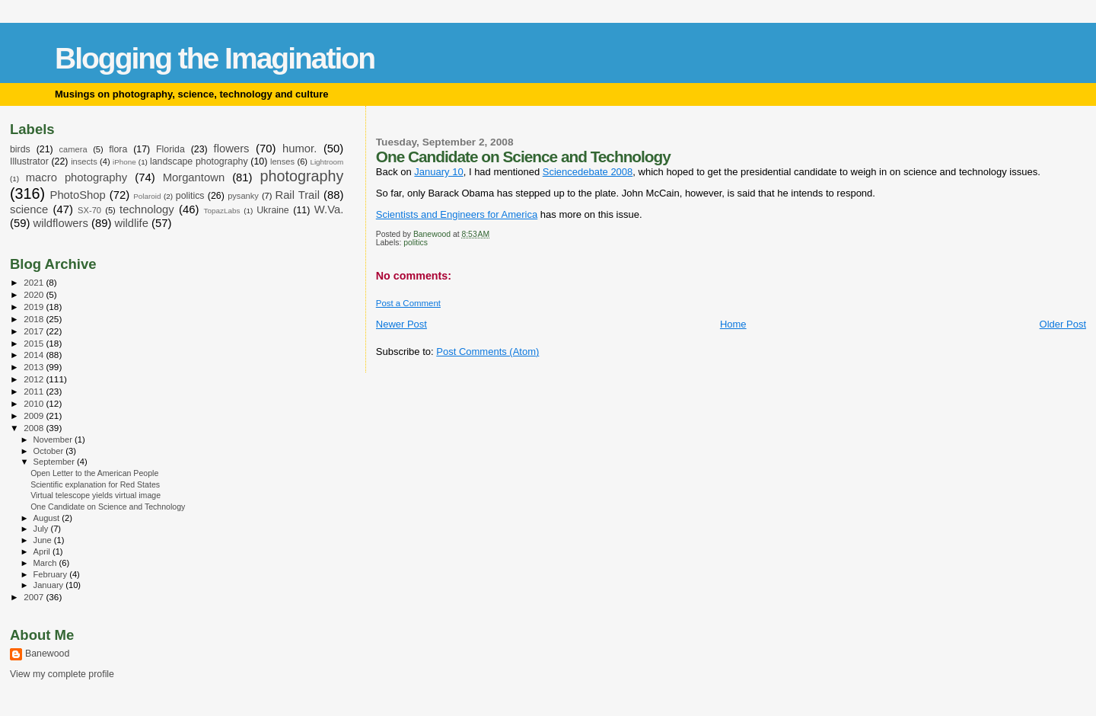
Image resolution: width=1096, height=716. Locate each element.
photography (302, 176)
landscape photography (199, 161)
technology (146, 209)
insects (84, 161)
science (29, 209)
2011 (35, 391)
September (55, 461)
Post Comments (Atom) (487, 351)
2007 (35, 597)
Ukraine (272, 210)
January (49, 585)
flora (118, 149)
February (51, 574)
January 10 (438, 171)
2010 (35, 403)
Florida (170, 149)
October (49, 450)
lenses (282, 161)
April (43, 551)
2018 (35, 319)
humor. (299, 148)
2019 (35, 307)
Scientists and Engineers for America (456, 214)
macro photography (77, 177)
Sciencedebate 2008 (588, 171)
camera (73, 149)
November (54, 439)
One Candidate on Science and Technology (107, 506)
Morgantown (194, 177)
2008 (35, 428)
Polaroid (147, 196)
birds (20, 149)
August (47, 518)
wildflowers (60, 223)
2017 (35, 331)
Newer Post (401, 324)
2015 (35, 343)
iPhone (124, 162)
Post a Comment (408, 303)
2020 (35, 294)
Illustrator (29, 161)
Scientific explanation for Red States (95, 484)
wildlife (131, 223)
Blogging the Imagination (214, 58)
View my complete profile (62, 674)
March (46, 562)
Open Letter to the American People (94, 473)
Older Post (1063, 324)
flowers (232, 148)
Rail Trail (297, 195)
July (42, 528)
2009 (35, 415)
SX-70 (89, 210)
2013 (35, 367)
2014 (35, 355)
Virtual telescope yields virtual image (95, 495)
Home (733, 324)
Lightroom (326, 162)
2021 (35, 282)
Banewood (47, 653)
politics (415, 242)
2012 (35, 379)
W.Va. (328, 209)
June (43, 540)
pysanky (243, 195)
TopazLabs (222, 210)
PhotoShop (78, 195)
